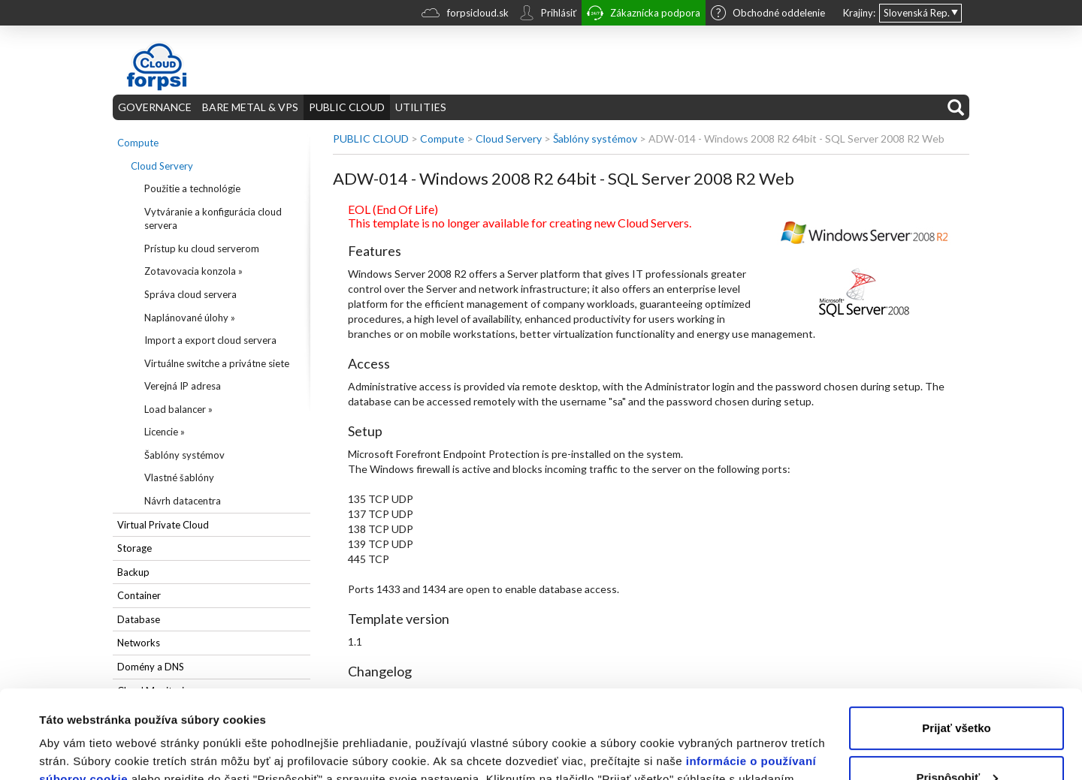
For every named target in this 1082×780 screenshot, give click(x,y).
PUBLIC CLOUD (347, 107)
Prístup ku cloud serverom (201, 248)
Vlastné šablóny (179, 477)
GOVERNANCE (155, 107)
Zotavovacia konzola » (193, 271)
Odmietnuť (956, 738)
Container (139, 595)
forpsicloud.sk (465, 15)
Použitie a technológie (192, 188)
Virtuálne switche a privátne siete (216, 363)
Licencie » (164, 432)
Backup (133, 572)
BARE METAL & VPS (250, 107)
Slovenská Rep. (917, 13)
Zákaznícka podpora (643, 15)
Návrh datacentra (182, 501)
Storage (134, 548)
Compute (138, 143)
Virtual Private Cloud (163, 525)
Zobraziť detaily (82, 750)
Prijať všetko (956, 640)
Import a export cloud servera (210, 340)
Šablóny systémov (184, 455)
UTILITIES (420, 107)
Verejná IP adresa (182, 386)
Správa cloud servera (190, 294)
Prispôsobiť (957, 688)
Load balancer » (178, 409)
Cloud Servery (162, 166)
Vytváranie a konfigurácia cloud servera (213, 219)
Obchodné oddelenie (768, 14)
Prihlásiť (547, 14)
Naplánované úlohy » (189, 318)
